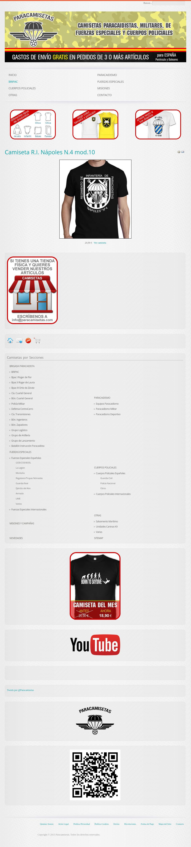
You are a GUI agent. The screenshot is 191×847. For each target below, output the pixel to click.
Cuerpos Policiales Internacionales (113, 494)
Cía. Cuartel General (21, 393)
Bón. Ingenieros (19, 419)
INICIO (13, 75)
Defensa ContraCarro (22, 409)
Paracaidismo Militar (106, 409)
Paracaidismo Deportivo (108, 414)
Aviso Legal (63, 824)
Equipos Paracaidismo (107, 403)
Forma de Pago (147, 824)
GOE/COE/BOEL (23, 462)
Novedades (16, 538)
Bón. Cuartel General (21, 398)
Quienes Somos (46, 824)
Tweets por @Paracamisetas (20, 690)
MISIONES (103, 88)
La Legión (20, 467)
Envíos (116, 824)
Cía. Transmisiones (20, 414)
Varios (19, 503)
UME (18, 498)
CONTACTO (104, 95)
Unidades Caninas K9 (107, 526)
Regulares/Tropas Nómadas (29, 478)
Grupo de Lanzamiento (23, 440)
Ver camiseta (100, 242)
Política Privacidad (81, 824)
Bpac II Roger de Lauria (23, 382)
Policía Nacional (107, 483)
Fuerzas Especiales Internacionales (28, 509)
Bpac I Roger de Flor (21, 377)
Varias (99, 532)
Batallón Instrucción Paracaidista (27, 446)
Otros (103, 488)
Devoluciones (130, 824)
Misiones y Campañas (22, 523)
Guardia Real (22, 483)
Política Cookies (102, 824)
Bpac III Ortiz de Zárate (22, 388)
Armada (20, 493)
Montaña (20, 472)
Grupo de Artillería (20, 435)
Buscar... (147, 3)
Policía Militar (18, 403)
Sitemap (98, 538)
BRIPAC (15, 372)
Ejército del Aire (23, 488)
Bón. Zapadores (19, 424)
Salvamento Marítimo (107, 521)
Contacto (180, 824)
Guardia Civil (106, 478)
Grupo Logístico (19, 430)
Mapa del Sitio (165, 824)
